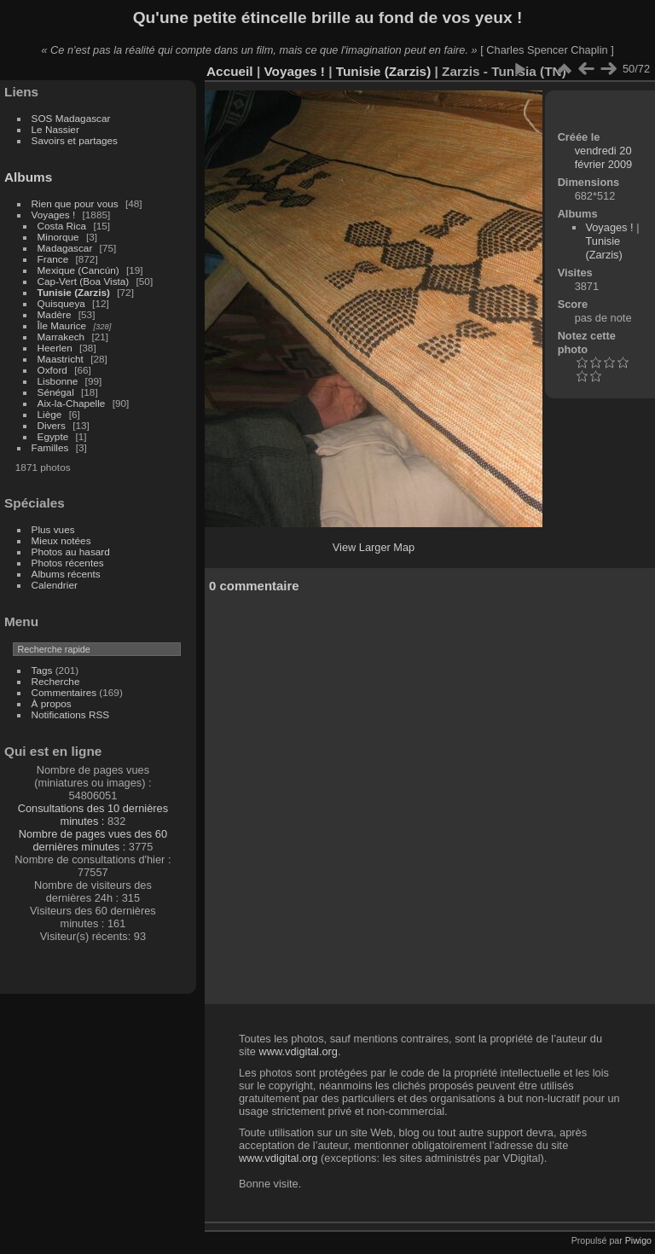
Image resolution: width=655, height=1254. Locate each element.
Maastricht (61, 358)
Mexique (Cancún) (78, 270)
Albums (28, 177)
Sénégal (56, 392)
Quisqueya (61, 303)
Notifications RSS (71, 714)
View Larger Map (374, 547)
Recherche (56, 681)
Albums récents (66, 573)
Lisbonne (58, 380)
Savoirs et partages (75, 140)
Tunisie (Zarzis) (74, 292)
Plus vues (53, 529)
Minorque (58, 236)
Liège (50, 414)
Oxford (52, 369)
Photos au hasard (71, 551)
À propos (52, 703)
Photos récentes (68, 562)
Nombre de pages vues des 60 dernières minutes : (93, 840)
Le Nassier (55, 129)
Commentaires (64, 692)
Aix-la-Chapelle (72, 403)
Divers (52, 425)
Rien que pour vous (76, 203)
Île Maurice (62, 325)
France (53, 258)
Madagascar (65, 247)
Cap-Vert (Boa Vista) (84, 281)
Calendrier (55, 584)
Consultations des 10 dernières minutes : (93, 814)
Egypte (53, 436)
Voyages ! (54, 214)
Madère (55, 314)
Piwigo (638, 1240)
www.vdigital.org (297, 1051)
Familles (50, 447)
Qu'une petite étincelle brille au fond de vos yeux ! (328, 17)
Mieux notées (61, 540)
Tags (42, 670)
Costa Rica (62, 225)
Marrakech (61, 336)
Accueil (229, 71)
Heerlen (55, 347)
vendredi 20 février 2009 (604, 157)
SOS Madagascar (71, 118)
